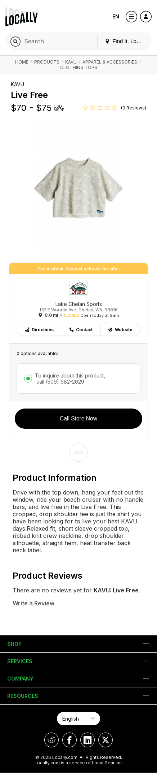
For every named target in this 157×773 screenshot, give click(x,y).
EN (115, 16)
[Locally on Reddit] (51, 740)
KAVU (71, 62)
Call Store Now (78, 418)
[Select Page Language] (78, 718)
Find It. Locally (126, 41)
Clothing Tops (78, 67)
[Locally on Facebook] (69, 740)
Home (21, 62)
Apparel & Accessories (109, 62)
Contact (81, 329)
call (59, 382)
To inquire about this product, (70, 378)
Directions (39, 329)
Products (46, 62)
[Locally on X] (105, 740)
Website (120, 329)
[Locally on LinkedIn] (87, 740)
